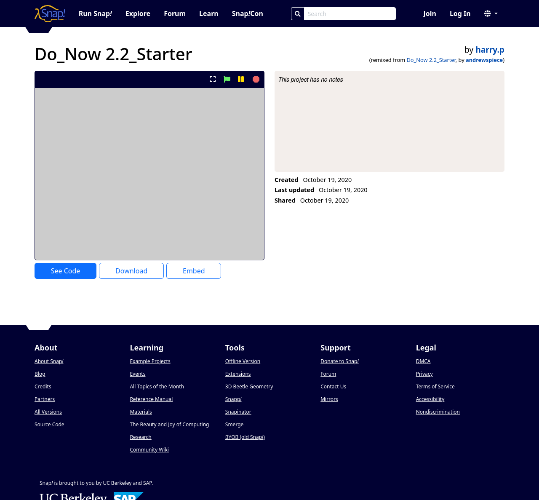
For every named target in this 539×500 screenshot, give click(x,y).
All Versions (48, 411)
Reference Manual (151, 399)
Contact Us (333, 386)
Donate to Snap (339, 361)
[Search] (297, 13)
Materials (141, 411)
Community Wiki (149, 449)
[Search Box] (350, 13)
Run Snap (95, 13)
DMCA (423, 361)
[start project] (227, 79)
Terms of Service (435, 386)
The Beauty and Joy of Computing (169, 424)
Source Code (49, 424)
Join (429, 13)
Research (140, 437)
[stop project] (255, 79)
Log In (460, 13)
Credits (43, 386)
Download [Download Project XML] (131, 270)
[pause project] (241, 79)
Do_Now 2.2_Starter (431, 60)
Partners (45, 399)
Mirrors (329, 399)
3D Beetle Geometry (249, 386)
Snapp (233, 399)
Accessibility (430, 399)
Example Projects (150, 361)
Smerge (234, 424)
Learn (209, 13)
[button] (491, 13)
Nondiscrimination (438, 411)
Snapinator (238, 411)
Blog (40, 373)
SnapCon (247, 13)
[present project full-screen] (213, 79)
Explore (137, 13)
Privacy (424, 373)
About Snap (49, 361)
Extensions (238, 373)
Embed (194, 270)
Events (137, 373)
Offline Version (242, 361)
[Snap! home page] (50, 13)
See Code (65, 270)
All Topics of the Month (157, 386)
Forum (175, 13)
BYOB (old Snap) (245, 437)
